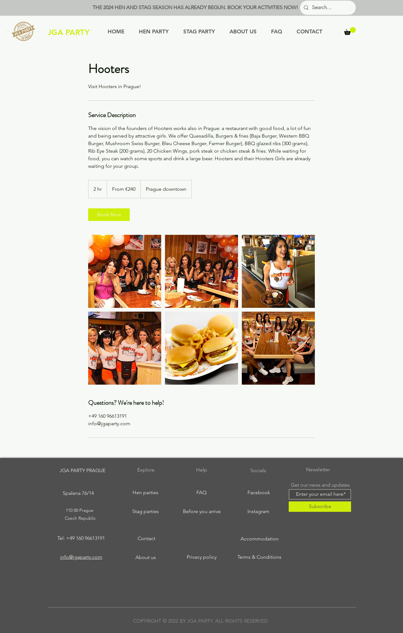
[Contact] (146, 538)
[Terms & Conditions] (259, 557)
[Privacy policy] (201, 557)
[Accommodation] (259, 538)
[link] (109, 214)
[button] (350, 31)
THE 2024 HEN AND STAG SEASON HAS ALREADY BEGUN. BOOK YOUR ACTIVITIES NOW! (195, 7)
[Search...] (327, 8)
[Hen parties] (145, 492)
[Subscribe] (320, 506)
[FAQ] (201, 492)
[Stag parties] (145, 511)
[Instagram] (258, 511)
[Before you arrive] (201, 511)
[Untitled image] (124, 271)
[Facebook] (258, 492)
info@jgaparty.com (81, 557)
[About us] (145, 557)
